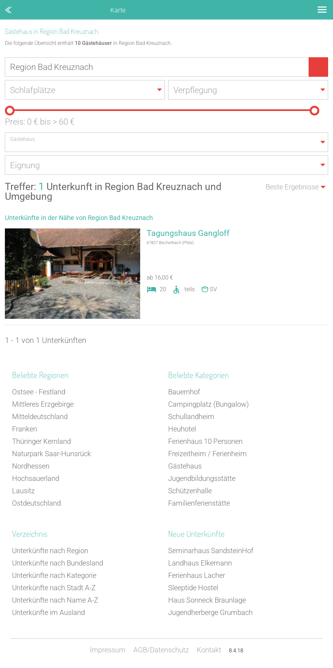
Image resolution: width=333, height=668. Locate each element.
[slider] (10, 111)
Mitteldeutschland (40, 417)
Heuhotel (182, 429)
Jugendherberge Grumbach (210, 612)
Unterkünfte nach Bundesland (57, 563)
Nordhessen (30, 466)
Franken (24, 429)
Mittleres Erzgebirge (42, 404)
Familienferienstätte (199, 503)
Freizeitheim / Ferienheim (207, 454)
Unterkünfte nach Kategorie (54, 575)
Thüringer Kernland (41, 441)
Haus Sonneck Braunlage (207, 600)
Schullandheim (191, 417)
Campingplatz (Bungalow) (208, 404)
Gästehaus (185, 466)
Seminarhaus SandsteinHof (210, 551)
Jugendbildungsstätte (201, 478)
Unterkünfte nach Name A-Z (55, 600)
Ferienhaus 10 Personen (205, 441)
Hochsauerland (35, 478)
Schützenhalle (190, 491)
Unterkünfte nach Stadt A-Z (54, 588)
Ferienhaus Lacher (196, 575)
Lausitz (23, 491)
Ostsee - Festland (38, 392)
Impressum (108, 650)
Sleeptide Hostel (193, 588)
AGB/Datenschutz (161, 650)
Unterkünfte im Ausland (48, 612)
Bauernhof (184, 392)
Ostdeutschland (36, 503)
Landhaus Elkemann (200, 563)
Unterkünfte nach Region (50, 551)
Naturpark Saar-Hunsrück (51, 454)
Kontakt (209, 650)
